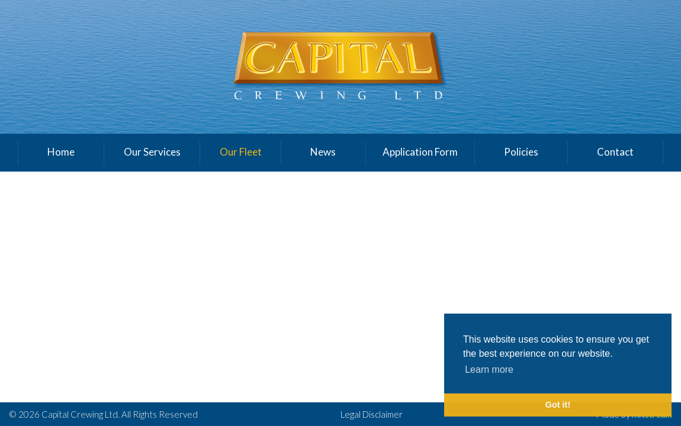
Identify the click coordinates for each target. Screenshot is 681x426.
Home (61, 152)
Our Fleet (241, 152)
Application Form (420, 152)
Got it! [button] (557, 404)
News (323, 152)
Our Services (152, 152)
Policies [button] (521, 152)
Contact (615, 152)
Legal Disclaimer (371, 414)
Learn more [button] (489, 369)
